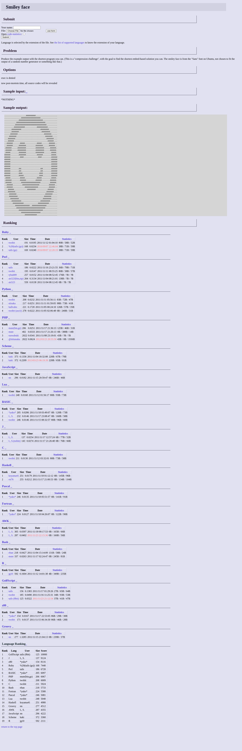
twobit (11, 263)
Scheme (6, 366)
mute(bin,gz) (14, 348)
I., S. (10, 436)
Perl (4, 277)
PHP (5, 337)
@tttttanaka (14, 359)
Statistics (66, 259)
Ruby (5, 252)
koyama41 (13, 496)
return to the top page (11, 747)
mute (10, 352)
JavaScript (8, 387)
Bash (5, 562)
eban (10, 573)
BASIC (6, 422)
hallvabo (12, 327)
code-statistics (14, 34)
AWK (5, 541)
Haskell (6, 485)
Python (6, 309)
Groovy (6, 646)
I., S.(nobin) (14, 461)
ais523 (11, 302)
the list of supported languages (69, 42)
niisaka (11, 323)
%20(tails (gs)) (15, 266)
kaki (10, 377)
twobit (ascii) (15, 331)
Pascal (6, 506)
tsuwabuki (13, 355)
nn (9, 398)
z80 (4, 625)
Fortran (7, 523)
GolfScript (8, 600)
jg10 (10, 594)
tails (10, 287)
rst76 (10, 499)
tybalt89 (12, 295)
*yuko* (12, 432)
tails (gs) (12, 270)
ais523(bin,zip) (15, 299)
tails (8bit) (13, 619)
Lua (4, 404)
